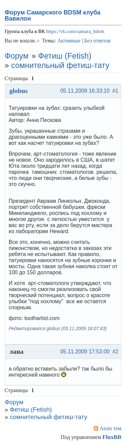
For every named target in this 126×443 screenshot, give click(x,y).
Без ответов (97, 40)
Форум (17, 56)
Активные (69, 40)
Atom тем (111, 428)
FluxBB (111, 437)
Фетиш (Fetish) (64, 56)
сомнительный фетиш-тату (60, 65)
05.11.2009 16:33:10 (85, 91)
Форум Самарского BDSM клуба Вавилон (52, 15)
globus (18, 90)
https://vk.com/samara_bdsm (75, 31)
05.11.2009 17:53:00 (85, 351)
